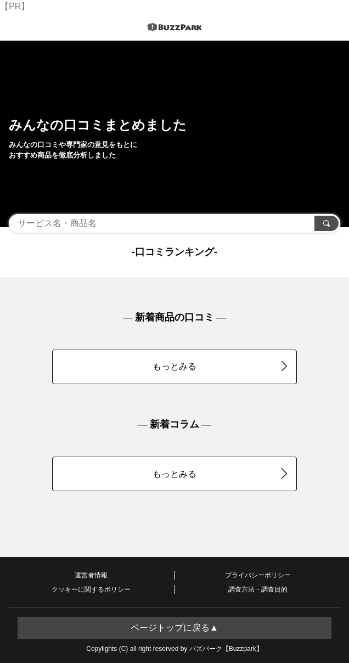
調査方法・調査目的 (258, 589)
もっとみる (220, 366)
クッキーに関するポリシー (91, 589)
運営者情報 (91, 575)
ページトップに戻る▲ (174, 627)
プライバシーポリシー (258, 575)
